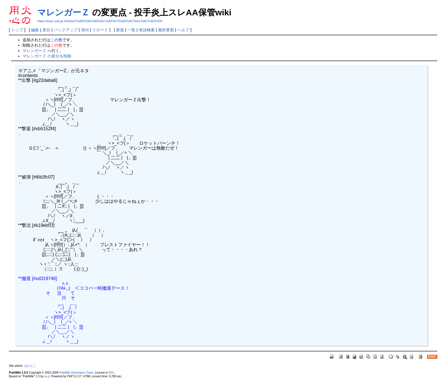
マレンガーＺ (63, 12)
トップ (17, 30)
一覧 (131, 30)
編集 (35, 30)
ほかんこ (30, 365)
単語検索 (147, 30)
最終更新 (166, 30)
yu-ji (46, 376)
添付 (85, 30)
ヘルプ (183, 30)
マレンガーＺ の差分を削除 (46, 56)
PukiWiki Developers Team (76, 372)
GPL (111, 372)
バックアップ (66, 30)
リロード (100, 30)
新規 (120, 30)
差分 (46, 30)
